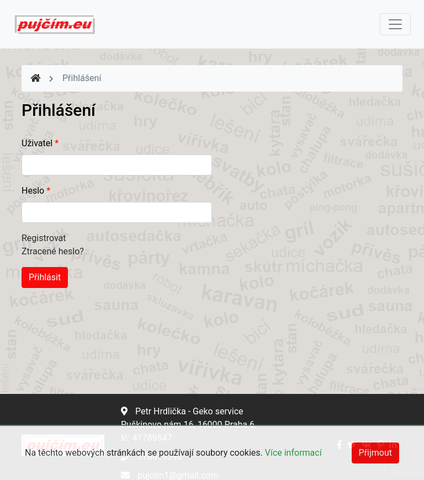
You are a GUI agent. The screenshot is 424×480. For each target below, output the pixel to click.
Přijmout (375, 452)
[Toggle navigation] (395, 24)
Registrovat (44, 238)
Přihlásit (45, 277)
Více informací (293, 452)
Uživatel (40, 143)
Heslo (36, 190)
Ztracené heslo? (53, 251)
